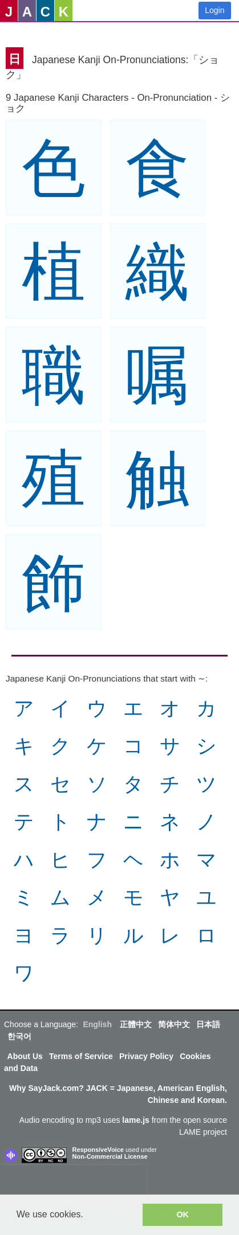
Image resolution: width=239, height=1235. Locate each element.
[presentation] (73, 1182)
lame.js (135, 1120)
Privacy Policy (146, 1056)
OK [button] (182, 1214)
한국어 (19, 1036)
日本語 (208, 1024)
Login (214, 10)
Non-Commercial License (110, 1156)
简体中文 (174, 1024)
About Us (25, 1056)
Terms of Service (81, 1056)
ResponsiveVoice (98, 1149)
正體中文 (136, 1024)
